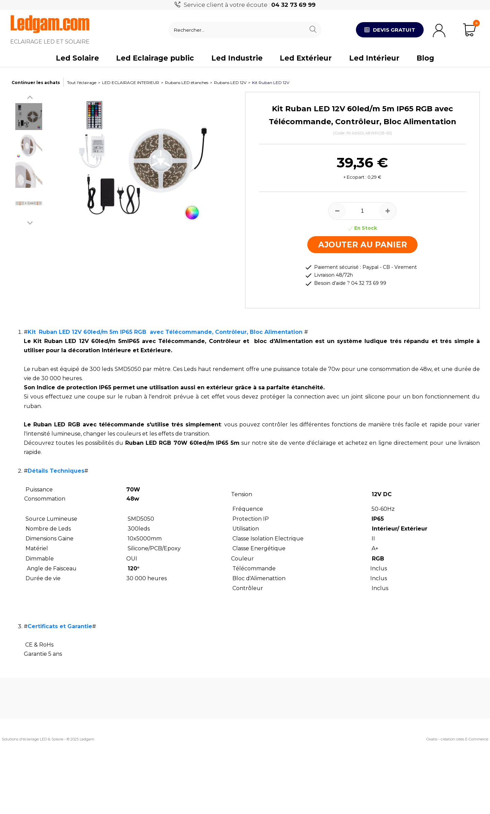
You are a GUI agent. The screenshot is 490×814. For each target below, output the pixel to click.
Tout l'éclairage (81, 82)
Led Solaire (77, 58)
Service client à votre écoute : (249, 4)
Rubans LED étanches (186, 82)
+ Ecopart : (354, 177)
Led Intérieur (374, 58)
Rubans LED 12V (230, 82)
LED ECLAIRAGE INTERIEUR (130, 82)
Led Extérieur (306, 58)
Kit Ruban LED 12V (270, 82)
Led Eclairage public (155, 58)
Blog (425, 58)
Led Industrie (237, 58)
